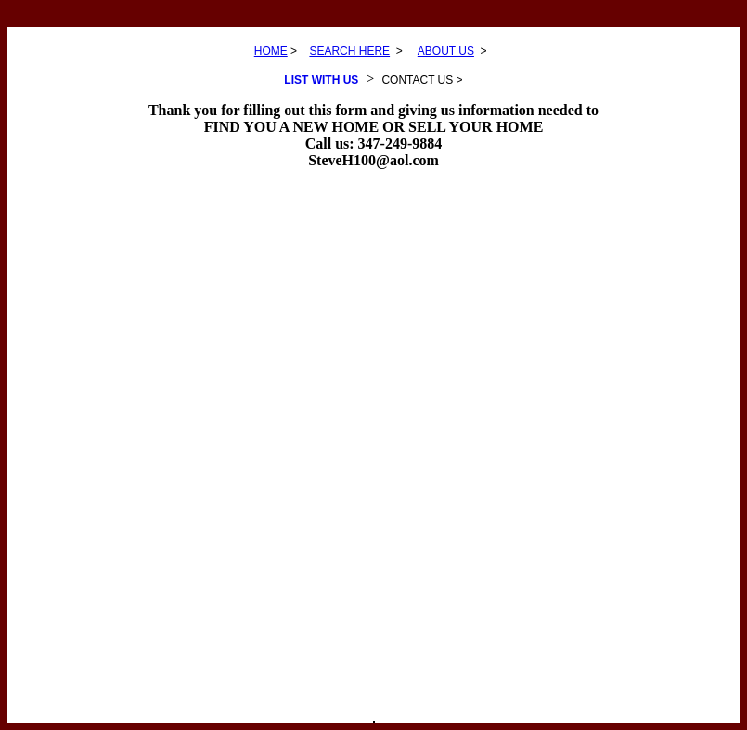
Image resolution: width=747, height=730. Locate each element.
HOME (271, 51)
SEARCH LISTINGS (374, 722)
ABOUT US (446, 51)
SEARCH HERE (349, 51)
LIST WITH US (321, 79)
